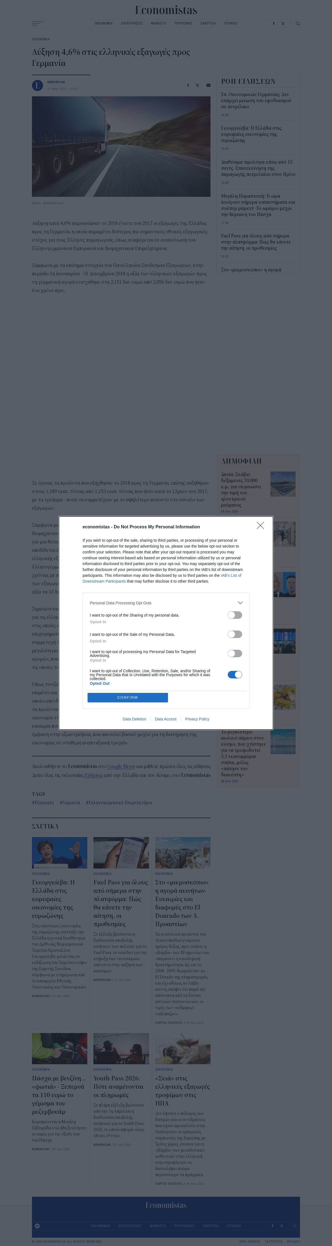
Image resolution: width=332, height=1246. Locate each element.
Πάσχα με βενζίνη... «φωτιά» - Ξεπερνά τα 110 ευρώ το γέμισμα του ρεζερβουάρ (59, 1095)
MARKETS (158, 23)
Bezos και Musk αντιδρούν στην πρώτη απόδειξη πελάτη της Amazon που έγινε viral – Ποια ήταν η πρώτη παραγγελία (242, 593)
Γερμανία (71, 802)
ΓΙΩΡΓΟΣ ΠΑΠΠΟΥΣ (169, 1023)
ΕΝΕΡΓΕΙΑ (208, 23)
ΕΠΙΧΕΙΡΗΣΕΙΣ (132, 23)
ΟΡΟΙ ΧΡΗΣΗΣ (250, 1241)
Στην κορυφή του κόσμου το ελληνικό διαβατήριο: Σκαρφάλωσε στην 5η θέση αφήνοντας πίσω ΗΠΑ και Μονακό (242, 650)
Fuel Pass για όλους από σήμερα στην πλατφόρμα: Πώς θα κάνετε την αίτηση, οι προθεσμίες (256, 242)
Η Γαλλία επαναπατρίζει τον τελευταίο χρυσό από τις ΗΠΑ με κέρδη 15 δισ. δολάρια (243, 700)
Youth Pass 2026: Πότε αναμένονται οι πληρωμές (118, 1087)
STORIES (230, 23)
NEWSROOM (56, 82)
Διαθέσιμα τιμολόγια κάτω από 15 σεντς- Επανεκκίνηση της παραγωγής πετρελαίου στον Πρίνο (258, 168)
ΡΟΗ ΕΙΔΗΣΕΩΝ (248, 81)
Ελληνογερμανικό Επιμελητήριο (120, 802)
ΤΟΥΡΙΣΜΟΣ (183, 23)
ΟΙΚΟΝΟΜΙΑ (104, 23)
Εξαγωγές (44, 802)
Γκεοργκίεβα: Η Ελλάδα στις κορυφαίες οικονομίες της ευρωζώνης (53, 899)
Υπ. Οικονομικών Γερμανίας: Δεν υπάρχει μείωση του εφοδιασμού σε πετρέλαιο (256, 101)
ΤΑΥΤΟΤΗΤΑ (274, 1241)
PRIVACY (293, 1241)
